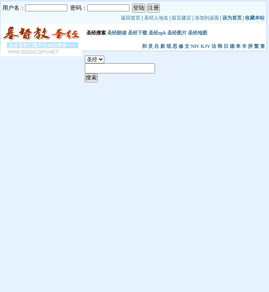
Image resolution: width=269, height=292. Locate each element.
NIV (195, 46)
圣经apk (157, 33)
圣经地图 (197, 33)
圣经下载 (137, 33)
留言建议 (181, 18)
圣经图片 (177, 33)
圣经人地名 (156, 18)
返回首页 (130, 18)
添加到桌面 (207, 18)
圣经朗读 (117, 33)
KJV (206, 46)
